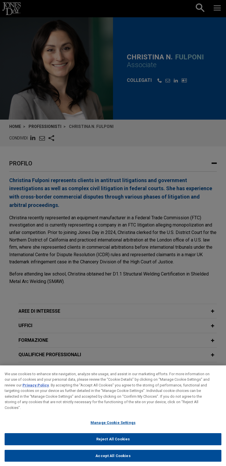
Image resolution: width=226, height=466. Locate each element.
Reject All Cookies (113, 445)
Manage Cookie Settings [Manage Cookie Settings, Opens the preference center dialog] (113, 429)
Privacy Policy (35, 391)
